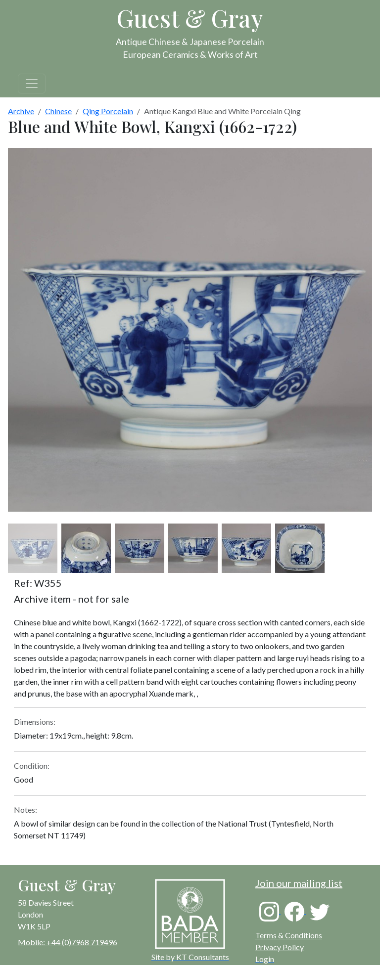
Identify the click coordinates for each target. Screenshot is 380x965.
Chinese (58, 111)
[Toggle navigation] (32, 83)
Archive (21, 111)
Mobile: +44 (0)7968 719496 (67, 942)
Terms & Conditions (288, 935)
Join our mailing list (298, 883)
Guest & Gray (190, 18)
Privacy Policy (279, 947)
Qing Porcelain (108, 111)
